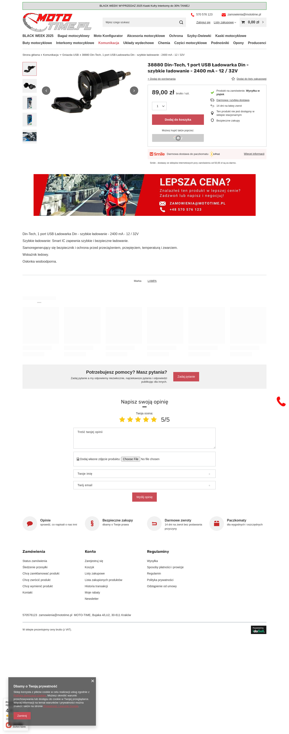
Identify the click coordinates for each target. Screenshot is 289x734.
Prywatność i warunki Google (60, 706)
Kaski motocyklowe (230, 36)
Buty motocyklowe (37, 43)
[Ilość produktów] (159, 106)
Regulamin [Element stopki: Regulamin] (154, 573)
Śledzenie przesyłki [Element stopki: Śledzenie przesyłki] (35, 567)
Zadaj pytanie (186, 376)
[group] (90, 90)
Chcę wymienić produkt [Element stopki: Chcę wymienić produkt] (38, 586)
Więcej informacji (254, 153)
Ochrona (176, 36)
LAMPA (152, 280)
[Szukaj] (181, 22)
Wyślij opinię (144, 497)
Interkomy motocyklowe (75, 43)
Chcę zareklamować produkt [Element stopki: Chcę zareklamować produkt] (41, 573)
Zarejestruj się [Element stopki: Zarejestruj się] (94, 561)
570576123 (30, 615)
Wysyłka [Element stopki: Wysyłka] (152, 561)
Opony (238, 43)
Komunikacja (108, 43)
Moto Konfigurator (108, 36)
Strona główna (31, 54)
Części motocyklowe (190, 43)
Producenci (257, 43)
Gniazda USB (70, 54)
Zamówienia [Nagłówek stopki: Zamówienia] (34, 551)
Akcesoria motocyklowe (146, 36)
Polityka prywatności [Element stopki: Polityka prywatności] (160, 580)
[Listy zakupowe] (225, 22)
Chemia (164, 43)
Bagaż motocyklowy (73, 36)
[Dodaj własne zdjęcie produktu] (148, 459)
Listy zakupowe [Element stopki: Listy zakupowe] (95, 573)
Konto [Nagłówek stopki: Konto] (90, 551)
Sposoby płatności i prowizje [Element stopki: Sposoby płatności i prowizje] (165, 567)
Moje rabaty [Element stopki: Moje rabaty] (92, 592)
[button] (46, 90)
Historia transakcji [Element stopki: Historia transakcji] (96, 586)
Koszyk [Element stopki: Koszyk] (89, 567)
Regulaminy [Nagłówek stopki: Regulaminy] (158, 551)
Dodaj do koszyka (178, 119)
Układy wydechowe (138, 43)
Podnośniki (220, 43)
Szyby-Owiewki (199, 36)
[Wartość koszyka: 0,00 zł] (253, 22)
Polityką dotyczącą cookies (30, 695)
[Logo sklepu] (57, 22)
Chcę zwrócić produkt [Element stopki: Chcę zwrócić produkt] (36, 580)
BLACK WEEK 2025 (38, 36)
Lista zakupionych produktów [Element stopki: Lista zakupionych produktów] (103, 580)
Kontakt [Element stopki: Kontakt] (27, 592)
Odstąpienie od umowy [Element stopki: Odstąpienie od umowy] (162, 586)
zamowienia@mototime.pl (55, 615)
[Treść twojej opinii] (144, 438)
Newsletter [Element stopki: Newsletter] (92, 598)
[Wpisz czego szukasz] (144, 22)
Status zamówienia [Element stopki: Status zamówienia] (35, 561)
